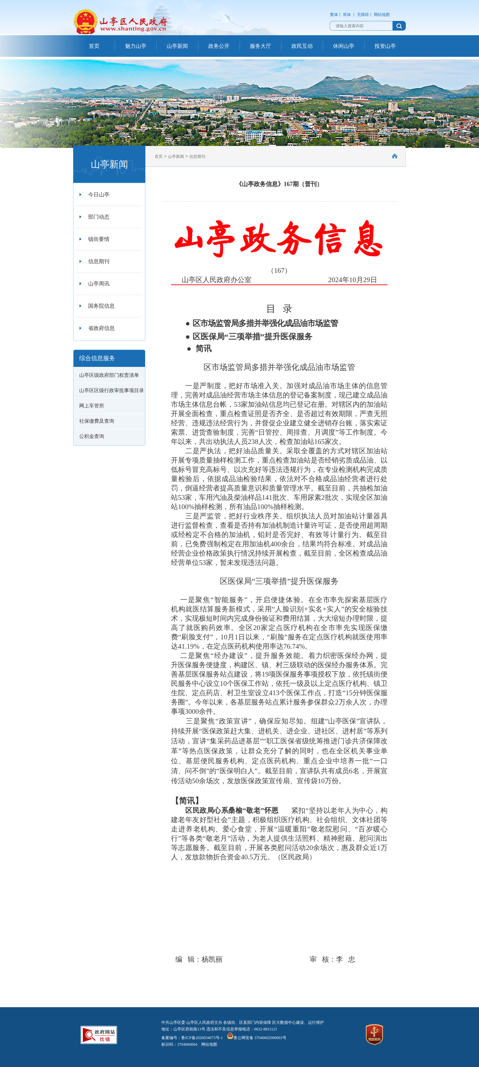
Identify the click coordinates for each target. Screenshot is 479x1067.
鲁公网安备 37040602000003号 (256, 1037)
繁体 (334, 14)
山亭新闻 (177, 46)
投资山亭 (385, 46)
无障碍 (363, 14)
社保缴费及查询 (96, 421)
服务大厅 (260, 46)
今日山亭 (98, 194)
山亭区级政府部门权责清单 (109, 375)
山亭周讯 (98, 283)
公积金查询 (91, 436)
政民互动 (302, 46)
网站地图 (382, 14)
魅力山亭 (135, 46)
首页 (94, 46)
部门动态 (98, 217)
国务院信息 (101, 306)
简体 (347, 14)
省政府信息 (101, 328)
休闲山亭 (343, 46)
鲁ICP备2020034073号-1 (202, 1037)
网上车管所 (91, 405)
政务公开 (219, 46)
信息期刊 (98, 261)
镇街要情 (98, 239)
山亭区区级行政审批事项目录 (111, 390)
